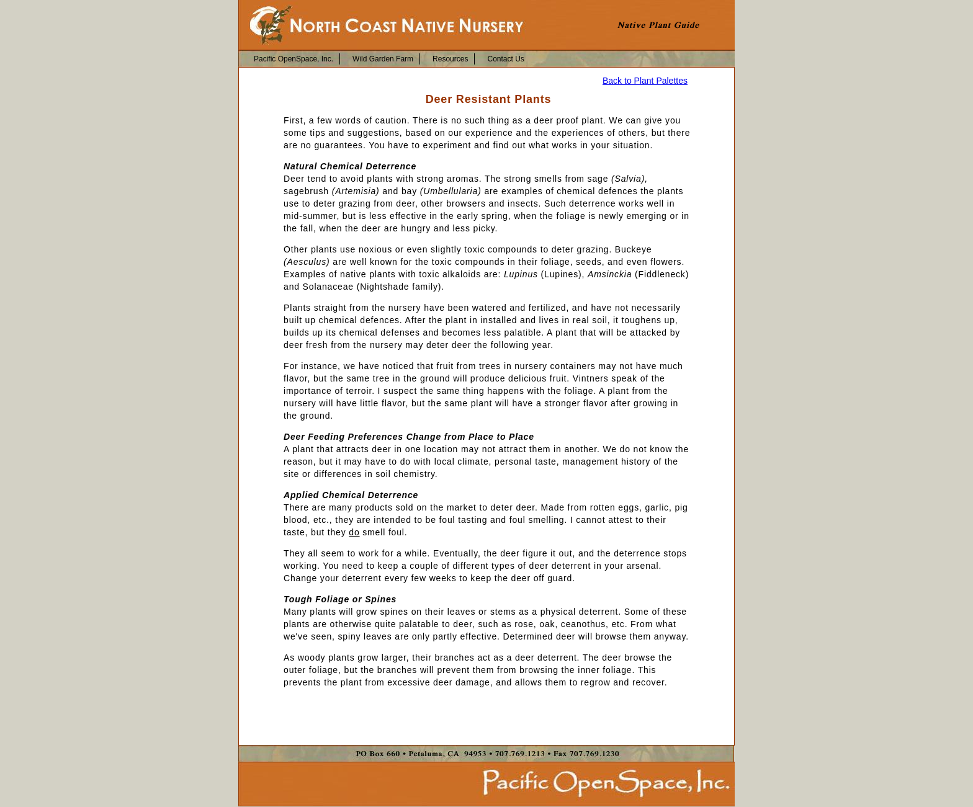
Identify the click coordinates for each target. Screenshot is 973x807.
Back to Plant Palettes (645, 81)
